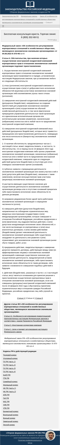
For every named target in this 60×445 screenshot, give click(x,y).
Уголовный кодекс (10, 358)
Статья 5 (39, 298)
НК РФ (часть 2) (9, 392)
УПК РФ (6, 408)
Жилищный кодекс (10, 385)
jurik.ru (55, 39)
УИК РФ (6, 405)
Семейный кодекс (10, 382)
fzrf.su (30, 443)
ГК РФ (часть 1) (9, 362)
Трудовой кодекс (10, 355)
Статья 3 (21, 298)
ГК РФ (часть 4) (9, 372)
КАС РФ (6, 402)
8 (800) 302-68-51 (30, 37)
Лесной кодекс (9, 425)
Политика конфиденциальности (30, 440)
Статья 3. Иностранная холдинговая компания (22, 325)
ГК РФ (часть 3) (9, 368)
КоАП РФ (6, 375)
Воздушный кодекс (10, 415)
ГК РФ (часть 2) (9, 365)
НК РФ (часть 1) (9, 388)
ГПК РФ (6, 378)
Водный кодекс (9, 418)
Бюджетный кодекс (10, 411)
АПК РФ (6, 395)
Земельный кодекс (10, 421)
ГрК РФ (6, 398)
